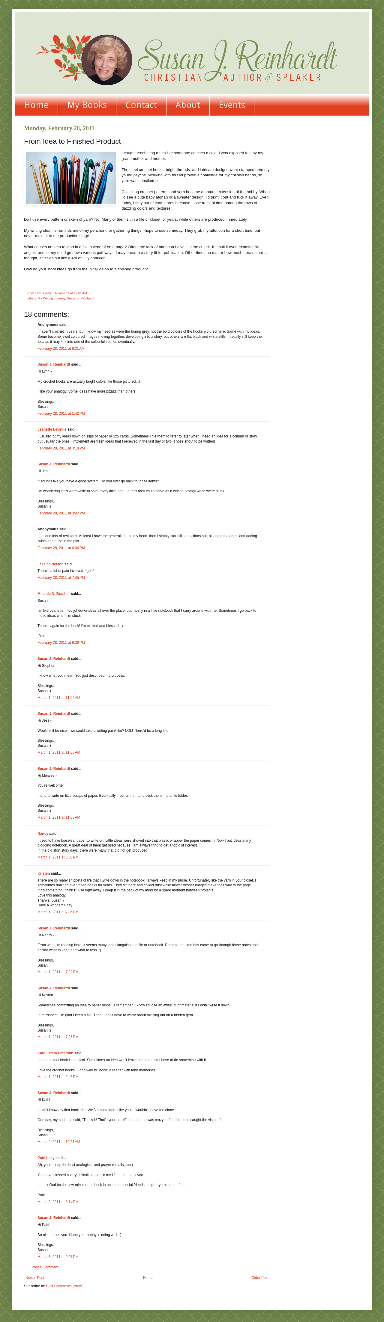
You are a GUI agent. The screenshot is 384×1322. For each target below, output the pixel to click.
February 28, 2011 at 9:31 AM (61, 348)
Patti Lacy (46, 1158)
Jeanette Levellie (52, 429)
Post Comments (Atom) (64, 1286)
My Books (87, 105)
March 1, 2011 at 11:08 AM (59, 817)
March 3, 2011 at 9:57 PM (58, 1257)
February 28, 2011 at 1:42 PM (61, 413)
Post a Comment (45, 1267)
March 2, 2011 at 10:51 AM (59, 1142)
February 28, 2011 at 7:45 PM (61, 578)
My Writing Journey (51, 298)
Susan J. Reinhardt (80, 298)
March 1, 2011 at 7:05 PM (58, 912)
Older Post (259, 1278)
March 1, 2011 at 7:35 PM (58, 1037)
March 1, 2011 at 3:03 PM (58, 857)
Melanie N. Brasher (54, 594)
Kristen (44, 873)
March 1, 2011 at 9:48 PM (58, 1077)
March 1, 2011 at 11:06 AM (59, 698)
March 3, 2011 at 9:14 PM (58, 1202)
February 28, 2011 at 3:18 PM (61, 448)
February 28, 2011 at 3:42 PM (61, 513)
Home (36, 105)
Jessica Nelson (51, 564)
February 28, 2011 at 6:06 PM (61, 548)
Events (232, 105)
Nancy (43, 834)
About (188, 105)
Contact (141, 105)
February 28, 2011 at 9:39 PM (61, 642)
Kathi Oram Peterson (55, 1053)
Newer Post (35, 1278)
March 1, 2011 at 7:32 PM (58, 972)
